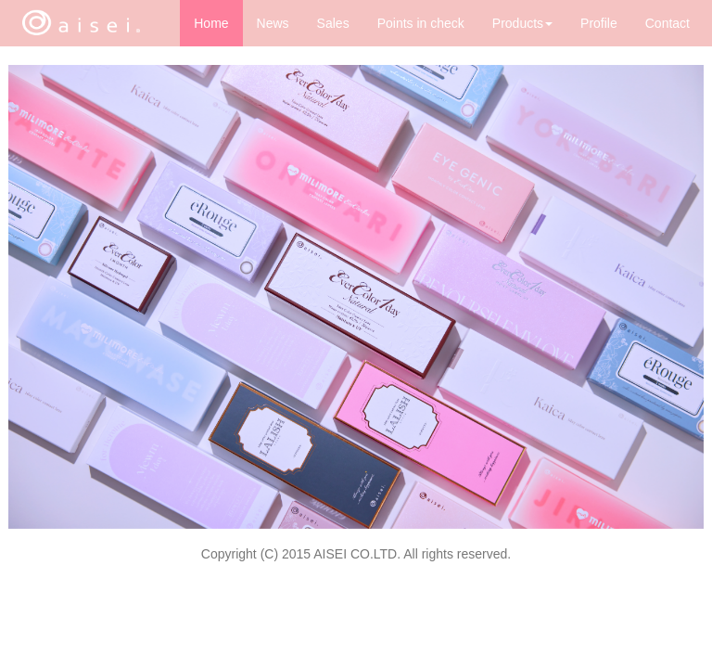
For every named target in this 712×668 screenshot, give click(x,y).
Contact (667, 23)
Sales (333, 23)
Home (211, 23)
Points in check (420, 23)
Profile (598, 23)
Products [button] (522, 23)
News (273, 23)
